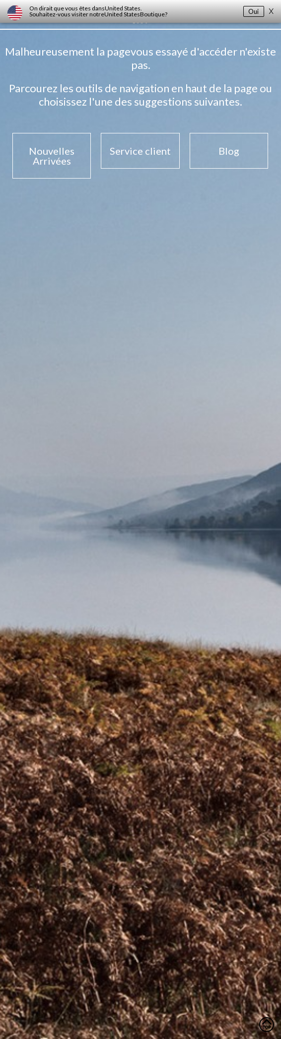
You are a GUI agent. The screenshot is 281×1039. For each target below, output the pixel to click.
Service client (140, 151)
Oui (253, 11)
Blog (228, 151)
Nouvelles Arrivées (51, 156)
